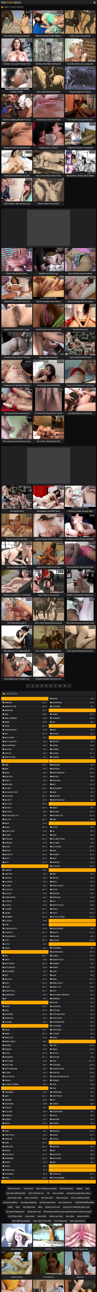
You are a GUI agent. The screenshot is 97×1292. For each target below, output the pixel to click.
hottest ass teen (56, 1216)
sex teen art (28, 1188)
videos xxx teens (31, 1198)
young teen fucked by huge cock (76, 1207)
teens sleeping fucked (80, 1198)
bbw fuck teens (14, 1188)
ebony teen (29, 1216)
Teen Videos (11, 2)
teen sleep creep (14, 1198)
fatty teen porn (62, 1198)
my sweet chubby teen (15, 1211)
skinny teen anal (34, 1211)
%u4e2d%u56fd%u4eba (84, 1202)
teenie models (83, 1216)
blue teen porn (47, 1198)
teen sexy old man (77, 1221)
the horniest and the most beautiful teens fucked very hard (67, 1211)
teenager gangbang (29, 1202)
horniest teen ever (52, 1207)
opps (18, 1207)
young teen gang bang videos (79, 1193)
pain (87, 1188)
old (48, 1193)
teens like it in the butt (42, 1221)
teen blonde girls (66, 1188)
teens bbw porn (60, 1221)
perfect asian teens (47, 1202)
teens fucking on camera (46, 1188)
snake (10, 1207)
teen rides (70, 1216)
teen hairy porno (65, 1202)
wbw (40, 1207)
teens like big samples (21, 1221)
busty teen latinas (10, 1202)
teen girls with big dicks (16, 1193)
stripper (79, 1188)
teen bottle (42, 1216)
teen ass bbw (58, 1193)
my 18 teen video (15, 1216)
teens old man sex (36, 1193)
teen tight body (29, 1207)
